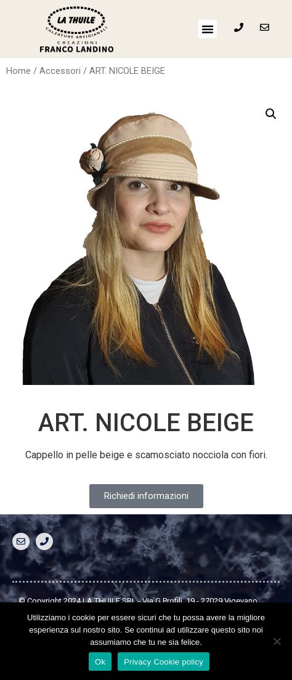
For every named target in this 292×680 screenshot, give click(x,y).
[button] (207, 29)
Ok (100, 661)
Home (18, 70)
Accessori (60, 70)
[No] (276, 641)
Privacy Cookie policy (163, 661)
